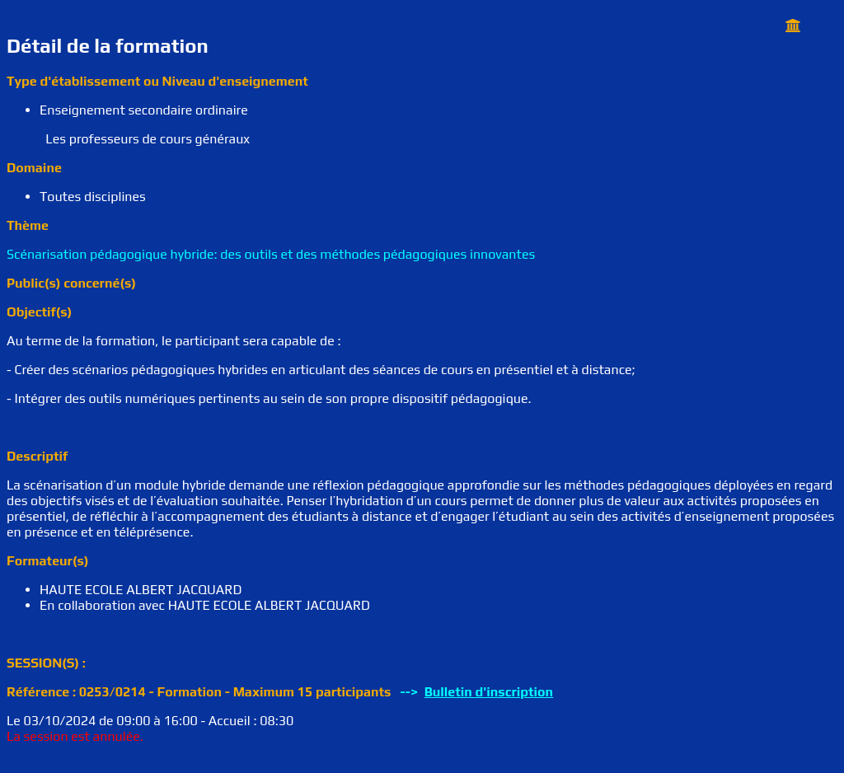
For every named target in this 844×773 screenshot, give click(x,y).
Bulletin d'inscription (488, 692)
